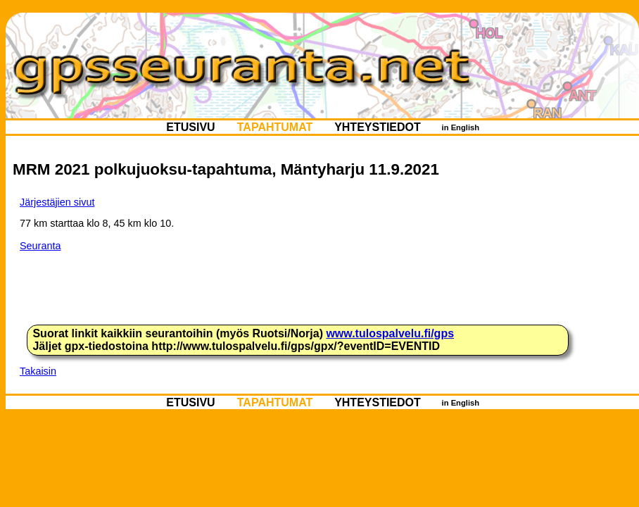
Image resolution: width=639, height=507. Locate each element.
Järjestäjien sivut (57, 202)
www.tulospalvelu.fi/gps (390, 333)
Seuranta (40, 245)
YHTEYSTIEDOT (377, 127)
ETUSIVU (190, 127)
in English (460, 127)
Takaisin (38, 371)
